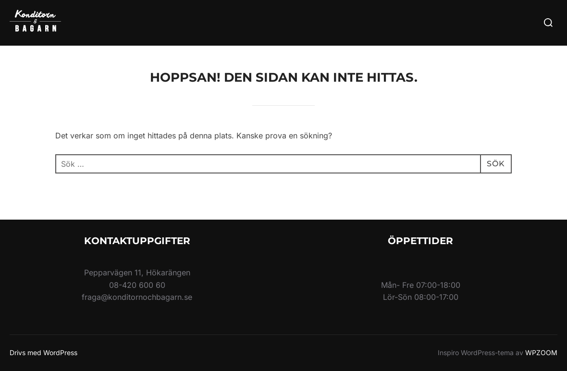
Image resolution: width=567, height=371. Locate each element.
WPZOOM (541, 352)
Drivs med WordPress (43, 352)
